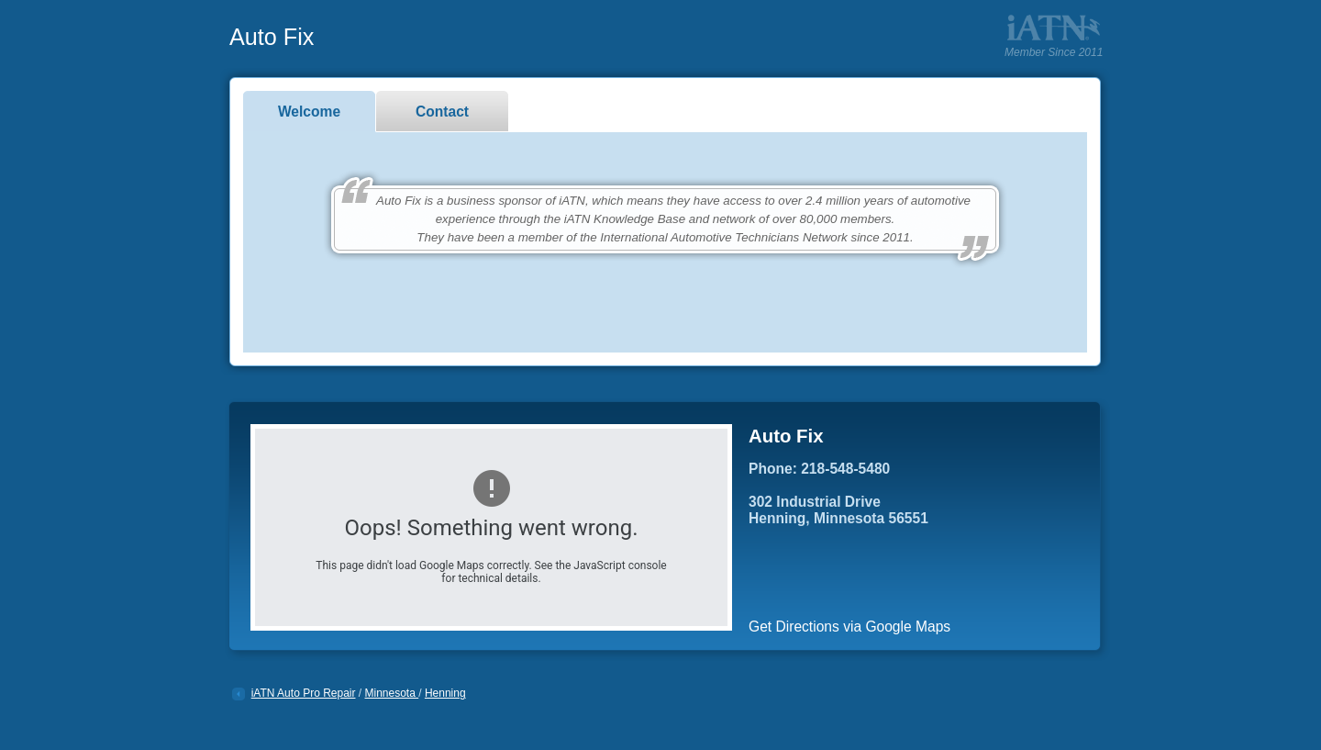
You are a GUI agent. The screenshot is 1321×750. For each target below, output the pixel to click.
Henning (445, 693)
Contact (442, 111)
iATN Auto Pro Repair (303, 693)
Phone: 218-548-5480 (819, 468)
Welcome (309, 111)
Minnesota (392, 693)
